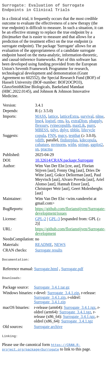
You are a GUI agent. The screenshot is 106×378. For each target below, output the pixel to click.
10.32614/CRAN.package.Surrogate (64, 162)
